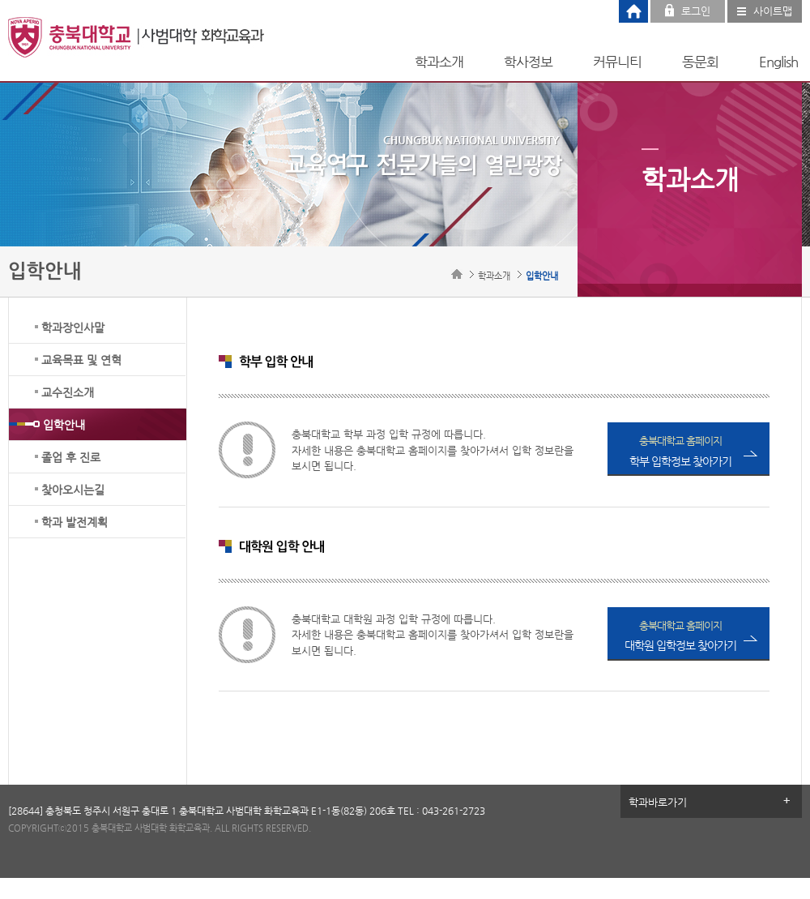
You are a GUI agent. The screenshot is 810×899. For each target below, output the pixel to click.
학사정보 (528, 62)
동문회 (700, 62)
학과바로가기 (658, 802)
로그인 (695, 11)
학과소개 (439, 62)
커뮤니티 (617, 62)
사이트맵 (772, 11)
